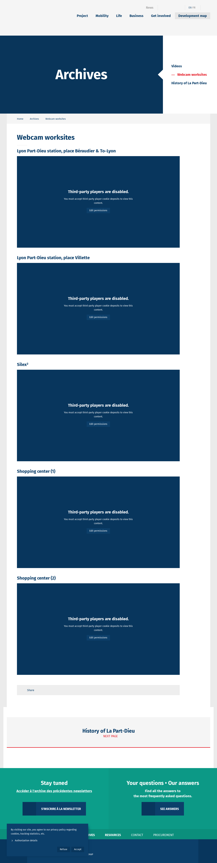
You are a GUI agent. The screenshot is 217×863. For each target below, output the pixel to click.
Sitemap (88, 854)
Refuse (63, 849)
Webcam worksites (192, 75)
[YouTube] (180, 7)
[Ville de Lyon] (187, 851)
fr (193, 7)
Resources (113, 835)
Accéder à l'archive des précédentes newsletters (54, 791)
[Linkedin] (168, 7)
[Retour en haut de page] (174, 690)
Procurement (163, 835)
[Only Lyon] (207, 851)
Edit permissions (98, 210)
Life (119, 16)
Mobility (102, 16)
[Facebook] (162, 7)
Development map (192, 16)
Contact (137, 835)
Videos (176, 66)
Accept (77, 849)
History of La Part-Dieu (189, 83)
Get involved (161, 16)
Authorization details (24, 840)
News (149, 7)
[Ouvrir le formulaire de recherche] (205, 7)
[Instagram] (174, 7)
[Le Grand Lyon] (161, 851)
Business (136, 16)
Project (82, 16)
